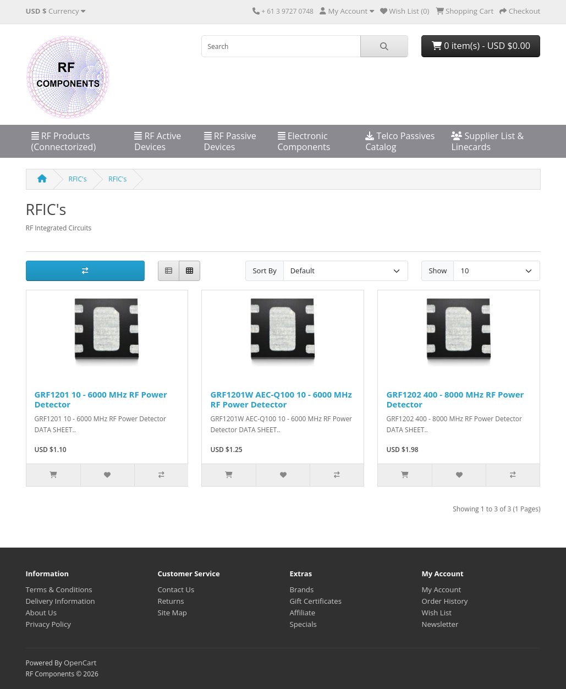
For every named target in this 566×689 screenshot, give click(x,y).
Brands (302, 589)
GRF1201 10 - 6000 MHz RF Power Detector (101, 399)
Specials (303, 624)
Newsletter (440, 624)
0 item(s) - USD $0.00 (481, 46)
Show (437, 270)
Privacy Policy (48, 624)
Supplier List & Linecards (487, 141)
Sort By (264, 270)
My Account (441, 589)
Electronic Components (304, 141)
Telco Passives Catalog (400, 141)
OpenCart (80, 663)
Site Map (172, 613)
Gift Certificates (316, 601)
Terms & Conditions (59, 589)
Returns (171, 601)
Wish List (437, 613)
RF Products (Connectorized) (63, 141)
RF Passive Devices (230, 141)
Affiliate (303, 613)
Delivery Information (60, 601)
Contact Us (176, 589)
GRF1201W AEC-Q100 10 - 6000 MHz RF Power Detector (280, 399)
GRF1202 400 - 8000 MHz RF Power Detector (455, 399)
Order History (445, 601)
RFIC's (78, 179)
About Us (41, 613)
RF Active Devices (157, 141)
